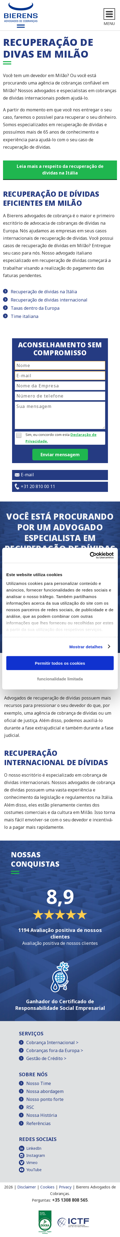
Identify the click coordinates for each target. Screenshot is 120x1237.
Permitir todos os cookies (60, 663)
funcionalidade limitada (60, 678)
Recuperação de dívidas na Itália (44, 292)
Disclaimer (26, 1187)
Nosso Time (38, 1083)
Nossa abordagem (45, 1091)
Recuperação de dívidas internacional (49, 300)
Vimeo (32, 1162)
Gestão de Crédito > (46, 1058)
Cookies (47, 1187)
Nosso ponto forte (45, 1099)
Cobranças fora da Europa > (54, 1050)
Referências (38, 1123)
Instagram (35, 1155)
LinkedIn (33, 1148)
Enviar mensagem (60, 455)
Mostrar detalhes (86, 646)
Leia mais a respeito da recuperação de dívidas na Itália (60, 169)
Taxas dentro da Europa (35, 308)
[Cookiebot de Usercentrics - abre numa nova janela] (90, 555)
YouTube (34, 1169)
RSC (30, 1107)
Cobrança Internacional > (52, 1042)
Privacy (65, 1187)
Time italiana (24, 316)
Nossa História (41, 1115)
